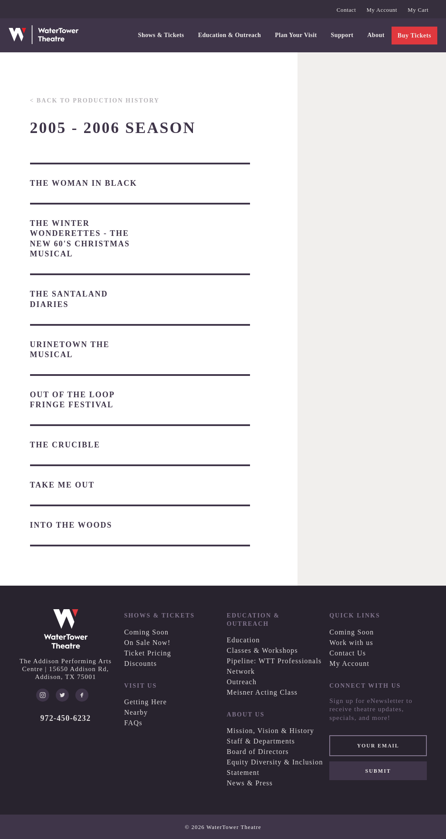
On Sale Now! (147, 642)
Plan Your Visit (296, 35)
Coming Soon (146, 632)
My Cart (418, 10)
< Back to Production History (95, 100)
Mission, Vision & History (270, 730)
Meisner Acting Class (262, 692)
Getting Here (145, 702)
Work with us (351, 642)
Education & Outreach (229, 35)
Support (342, 35)
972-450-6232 (66, 718)
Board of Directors (258, 751)
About (375, 35)
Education (243, 640)
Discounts (140, 663)
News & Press (250, 783)
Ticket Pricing (147, 653)
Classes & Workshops (262, 650)
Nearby (136, 712)
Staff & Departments (261, 741)
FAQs (133, 722)
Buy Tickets (414, 35)
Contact (346, 10)
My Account (381, 10)
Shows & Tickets (161, 35)
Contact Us (347, 653)
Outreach (242, 682)
